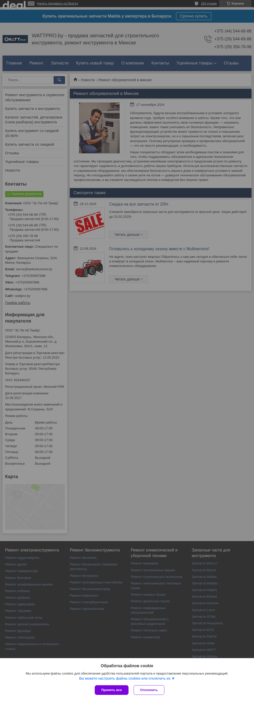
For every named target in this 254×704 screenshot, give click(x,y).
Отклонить (149, 690)
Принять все (111, 690)
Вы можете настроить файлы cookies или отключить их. (125, 678)
